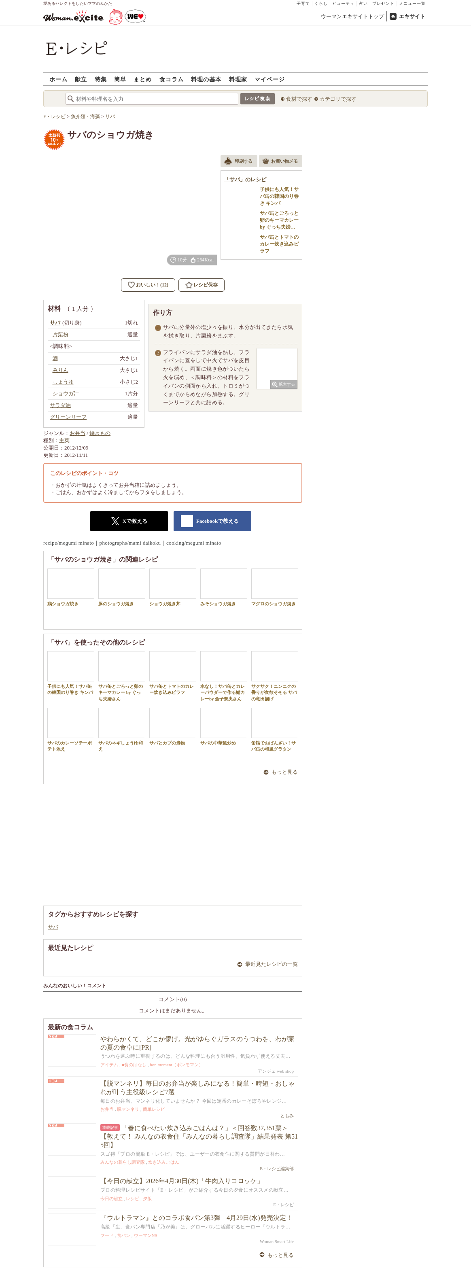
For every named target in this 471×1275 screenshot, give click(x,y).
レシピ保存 (205, 285)
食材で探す (299, 99)
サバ (53, 927)
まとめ (143, 79)
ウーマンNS (145, 1235)
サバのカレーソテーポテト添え (70, 729)
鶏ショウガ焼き (70, 587)
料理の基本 (206, 79)
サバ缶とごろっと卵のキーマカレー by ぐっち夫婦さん (121, 676)
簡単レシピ (154, 1109)
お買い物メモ (280, 162)
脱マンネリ (128, 1109)
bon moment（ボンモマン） (176, 1064)
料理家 (238, 79)
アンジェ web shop (276, 1071)
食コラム (171, 79)
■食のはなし (133, 1064)
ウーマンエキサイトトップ (352, 16)
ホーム (58, 79)
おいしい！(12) (152, 285)
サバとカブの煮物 (172, 726)
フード (107, 1235)
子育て (303, 3)
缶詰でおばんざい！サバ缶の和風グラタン (274, 729)
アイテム (109, 1064)
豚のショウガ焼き (121, 587)
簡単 (120, 79)
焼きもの (99, 433)
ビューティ (343, 3)
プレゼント (383, 3)
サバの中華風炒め (223, 726)
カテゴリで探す (338, 99)
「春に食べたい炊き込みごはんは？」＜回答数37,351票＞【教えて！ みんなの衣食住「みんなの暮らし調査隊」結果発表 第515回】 (199, 1136)
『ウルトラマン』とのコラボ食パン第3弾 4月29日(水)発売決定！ (196, 1217)
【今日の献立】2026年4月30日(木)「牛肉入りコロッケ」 (181, 1180)
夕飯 (147, 1198)
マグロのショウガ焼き (274, 587)
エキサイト (412, 16)
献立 (81, 79)
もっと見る (285, 772)
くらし (321, 3)
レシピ (132, 1198)
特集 (101, 79)
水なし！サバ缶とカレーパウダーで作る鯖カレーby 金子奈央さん (223, 676)
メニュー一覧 (412, 3)
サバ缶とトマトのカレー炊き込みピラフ (172, 673)
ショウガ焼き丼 (172, 587)
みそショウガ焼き (223, 587)
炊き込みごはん (163, 1162)
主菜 (64, 440)
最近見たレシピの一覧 (271, 964)
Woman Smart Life (277, 1241)
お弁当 (77, 433)
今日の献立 (111, 1198)
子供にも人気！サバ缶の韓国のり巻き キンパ (70, 673)
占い (363, 3)
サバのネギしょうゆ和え (121, 729)
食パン (123, 1235)
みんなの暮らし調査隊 (122, 1162)
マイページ (270, 79)
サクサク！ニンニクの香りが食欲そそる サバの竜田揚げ (274, 676)
